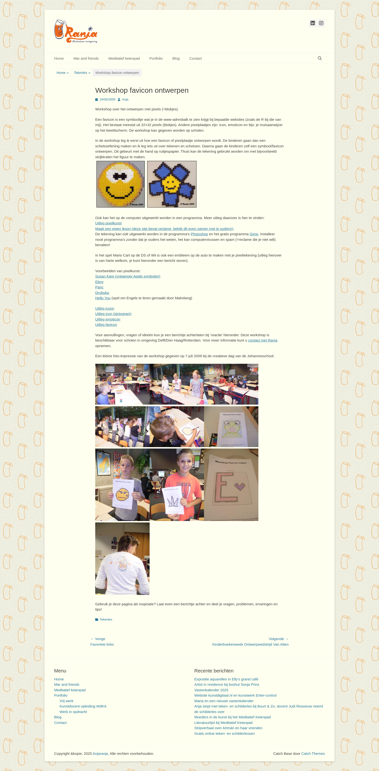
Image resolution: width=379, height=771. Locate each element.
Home (59, 58)
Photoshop (199, 234)
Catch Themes (313, 753)
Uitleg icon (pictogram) (113, 314)
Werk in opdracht (73, 712)
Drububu (102, 293)
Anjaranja (100, 753)
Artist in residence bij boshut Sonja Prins (226, 684)
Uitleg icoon (104, 308)
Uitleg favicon (106, 324)
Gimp (253, 234)
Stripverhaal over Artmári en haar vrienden (228, 728)
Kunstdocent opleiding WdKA (83, 706)
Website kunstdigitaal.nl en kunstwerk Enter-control (235, 695)
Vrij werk (66, 701)
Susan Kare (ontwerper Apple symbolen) (127, 276)
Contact (195, 58)
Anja (125, 99)
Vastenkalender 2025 (211, 690)
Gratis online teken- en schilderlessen (224, 733)
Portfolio (156, 58)
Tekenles (82, 72)
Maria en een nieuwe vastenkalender (224, 701)
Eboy (99, 282)
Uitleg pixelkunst (108, 223)
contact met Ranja (262, 340)
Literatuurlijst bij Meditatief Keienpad (223, 723)
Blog (176, 58)
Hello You (102, 298)
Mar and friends (86, 58)
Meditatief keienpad (124, 58)
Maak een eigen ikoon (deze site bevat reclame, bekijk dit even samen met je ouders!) (164, 229)
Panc (99, 287)
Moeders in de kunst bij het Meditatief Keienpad (232, 717)
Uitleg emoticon (107, 319)
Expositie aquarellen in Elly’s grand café (226, 679)
